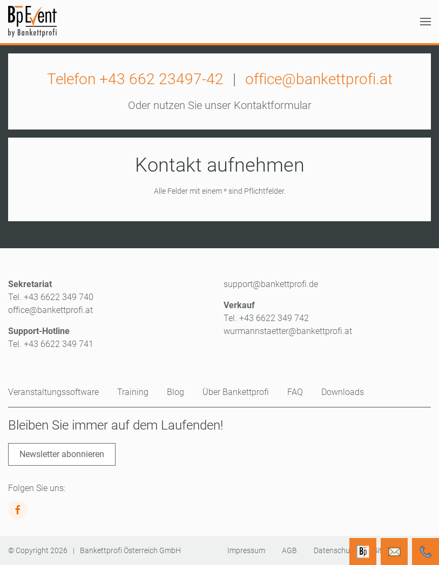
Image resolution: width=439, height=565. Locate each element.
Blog (175, 392)
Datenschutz (335, 550)
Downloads (342, 392)
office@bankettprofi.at (319, 79)
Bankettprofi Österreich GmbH (130, 550)
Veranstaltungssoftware (53, 392)
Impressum (246, 550)
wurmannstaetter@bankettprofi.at (288, 331)
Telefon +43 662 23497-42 (135, 79)
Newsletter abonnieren (61, 454)
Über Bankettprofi (235, 392)
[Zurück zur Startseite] (32, 21)
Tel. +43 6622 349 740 (50, 297)
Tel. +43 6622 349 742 (266, 318)
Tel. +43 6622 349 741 (50, 344)
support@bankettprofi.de (271, 284)
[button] (425, 21)
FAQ (295, 392)
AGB (289, 550)
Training (132, 392)
